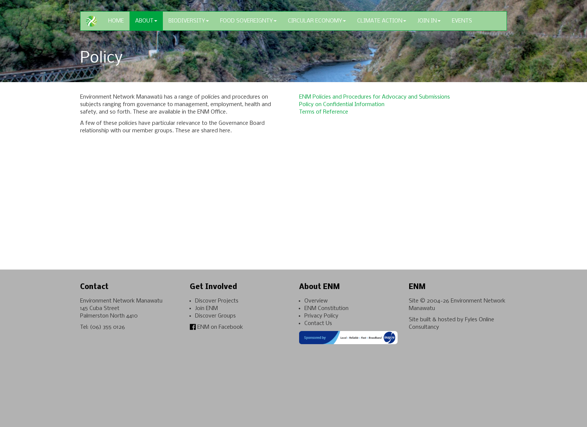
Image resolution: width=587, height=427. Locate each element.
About (146, 21)
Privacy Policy (321, 316)
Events (462, 21)
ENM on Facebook (216, 327)
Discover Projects (216, 301)
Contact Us (318, 324)
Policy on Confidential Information (341, 105)
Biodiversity (188, 21)
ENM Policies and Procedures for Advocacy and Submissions (374, 97)
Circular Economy (317, 21)
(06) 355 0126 (107, 327)
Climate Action (381, 21)
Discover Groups (215, 316)
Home (116, 21)
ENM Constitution (326, 309)
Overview (316, 301)
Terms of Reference (323, 112)
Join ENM (206, 309)
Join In (429, 21)
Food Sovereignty (248, 21)
